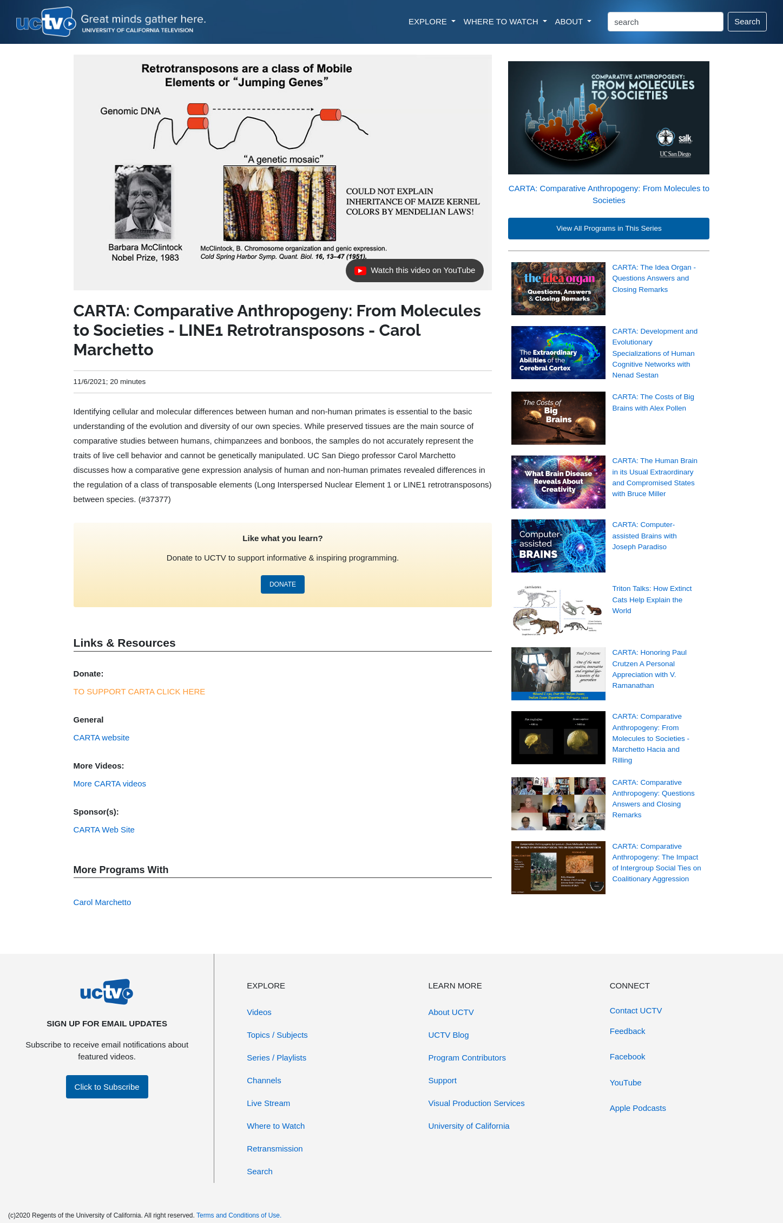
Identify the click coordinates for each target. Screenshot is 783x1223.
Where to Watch (276, 1125)
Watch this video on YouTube (414, 273)
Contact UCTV (636, 1010)
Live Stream (268, 1103)
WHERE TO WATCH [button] (502, 21)
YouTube (626, 1082)
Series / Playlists (276, 1057)
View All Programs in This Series (609, 228)
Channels (264, 1080)
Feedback (628, 1031)
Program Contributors (467, 1057)
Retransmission (274, 1148)
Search (747, 21)
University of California (469, 1125)
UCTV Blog (449, 1034)
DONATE (282, 584)
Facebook (628, 1056)
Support (443, 1080)
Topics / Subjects (277, 1034)
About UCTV (451, 1012)
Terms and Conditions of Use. (238, 1215)
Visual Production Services (477, 1103)
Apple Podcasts (638, 1108)
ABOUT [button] (570, 21)
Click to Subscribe (107, 1086)
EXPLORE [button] (429, 21)
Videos (259, 1012)
